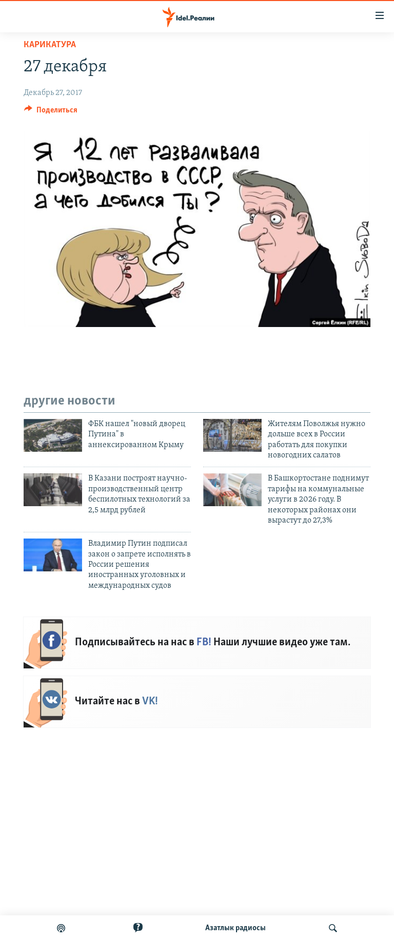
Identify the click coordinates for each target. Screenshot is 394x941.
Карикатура (50, 45)
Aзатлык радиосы (235, 928)
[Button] (50, 112)
